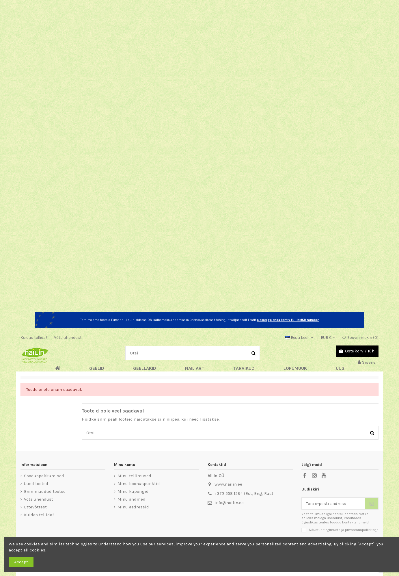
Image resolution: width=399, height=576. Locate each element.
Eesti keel (299, 337)
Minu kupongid (133, 491)
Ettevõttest (35, 507)
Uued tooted (36, 483)
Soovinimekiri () (360, 337)
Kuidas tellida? (34, 337)
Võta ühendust (68, 337)
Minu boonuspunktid (139, 483)
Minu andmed (132, 499)
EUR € (328, 337)
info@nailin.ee (229, 502)
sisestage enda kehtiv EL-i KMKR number (288, 320)
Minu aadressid (133, 507)
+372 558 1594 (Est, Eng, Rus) (244, 493)
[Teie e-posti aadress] (334, 504)
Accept (21, 561)
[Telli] (371, 504)
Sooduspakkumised (44, 475)
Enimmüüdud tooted (45, 491)
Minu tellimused (134, 475)
